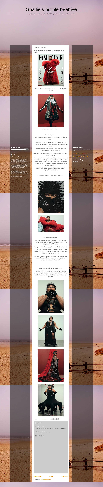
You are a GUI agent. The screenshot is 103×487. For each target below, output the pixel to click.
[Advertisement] (51, 30)
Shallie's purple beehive (51, 9)
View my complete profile (16, 176)
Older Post (64, 476)
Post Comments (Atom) (45, 479)
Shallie (14, 154)
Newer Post (37, 476)
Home (51, 476)
